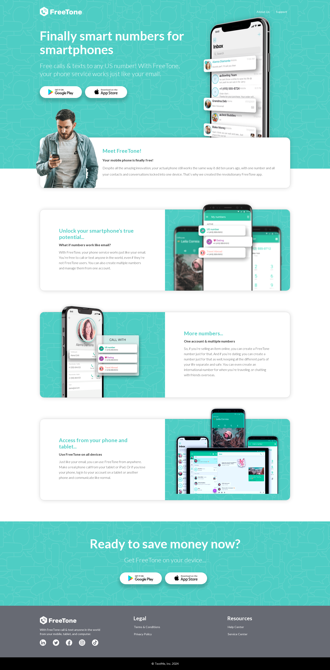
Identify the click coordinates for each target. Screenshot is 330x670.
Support (281, 11)
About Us (263, 11)
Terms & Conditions (147, 627)
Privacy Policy (143, 634)
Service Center (238, 634)
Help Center (236, 627)
